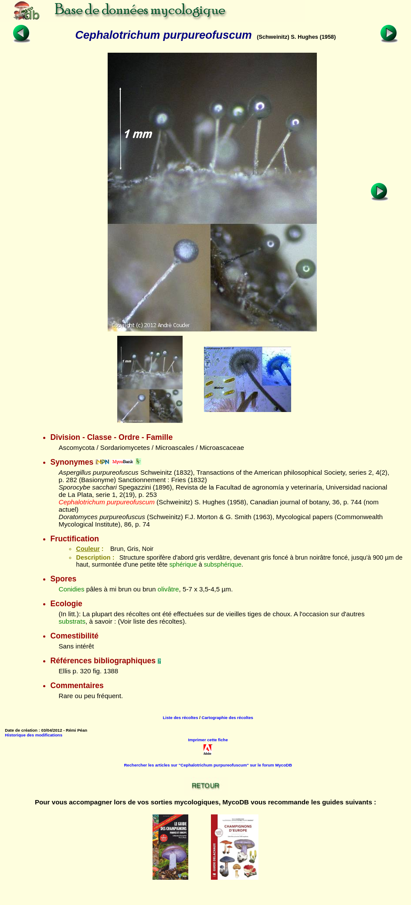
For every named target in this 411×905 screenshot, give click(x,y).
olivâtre (168, 589)
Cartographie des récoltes (227, 717)
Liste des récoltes (180, 717)
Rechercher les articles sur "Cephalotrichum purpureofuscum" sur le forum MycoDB (208, 765)
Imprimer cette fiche (208, 739)
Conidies (71, 589)
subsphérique (222, 564)
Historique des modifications (33, 735)
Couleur (87, 548)
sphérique (183, 564)
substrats (71, 621)
